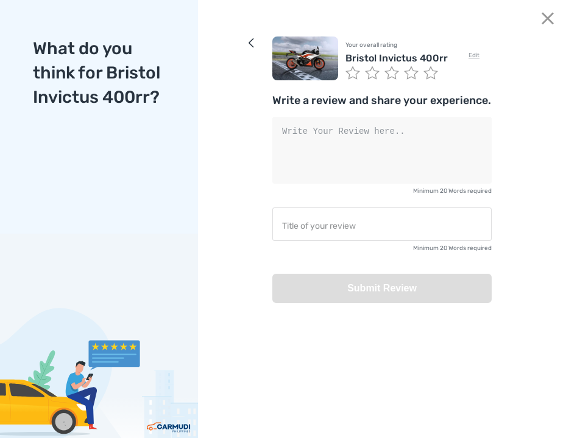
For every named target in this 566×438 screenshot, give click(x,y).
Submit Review (382, 288)
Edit (474, 55)
